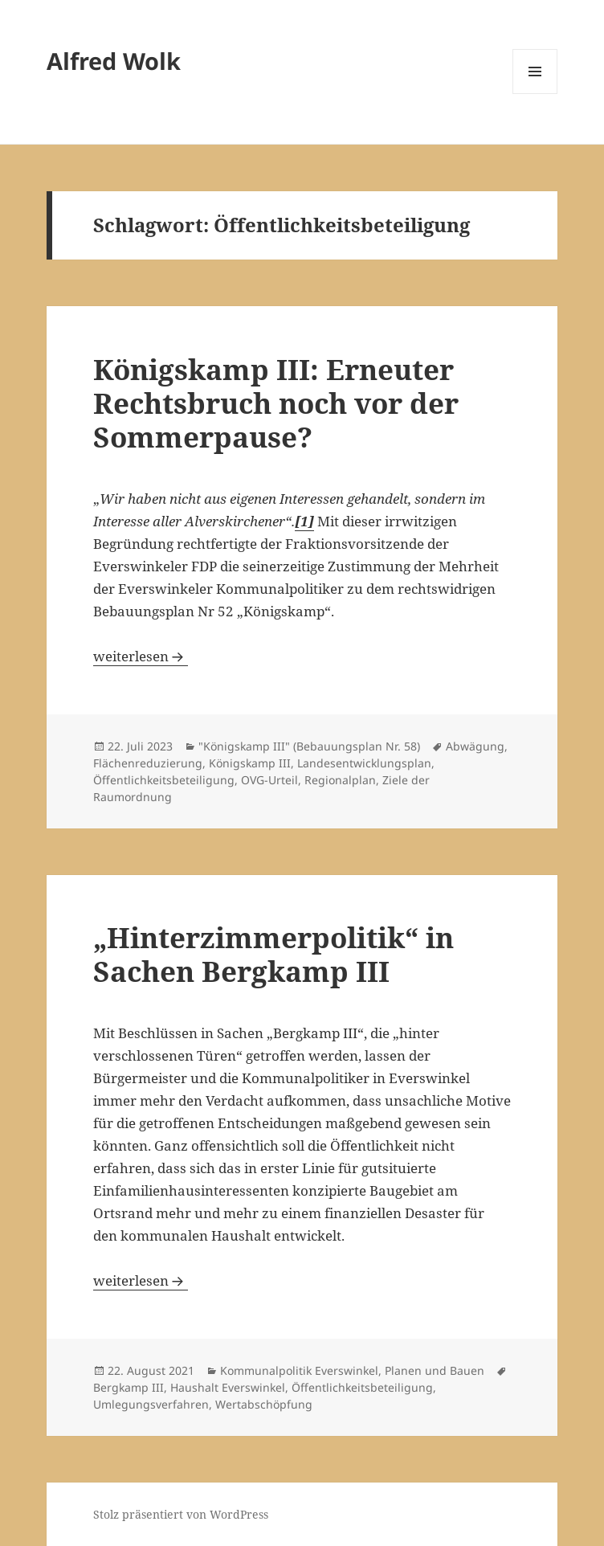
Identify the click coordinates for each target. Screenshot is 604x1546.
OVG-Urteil (269, 779)
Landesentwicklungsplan (364, 763)
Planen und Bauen (434, 1370)
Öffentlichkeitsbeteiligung (164, 779)
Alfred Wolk (114, 60)
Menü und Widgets (535, 93)
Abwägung (475, 746)
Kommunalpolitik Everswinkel (299, 1370)
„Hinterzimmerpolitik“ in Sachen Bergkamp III (273, 954)
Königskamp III (250, 763)
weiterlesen (140, 656)
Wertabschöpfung (263, 1404)
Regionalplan (340, 779)
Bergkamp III (128, 1387)
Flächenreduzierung (147, 763)
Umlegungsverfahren (151, 1404)
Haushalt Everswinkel (227, 1387)
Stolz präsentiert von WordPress (180, 1514)
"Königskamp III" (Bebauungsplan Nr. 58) (309, 746)
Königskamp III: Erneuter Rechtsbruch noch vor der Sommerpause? (276, 403)
